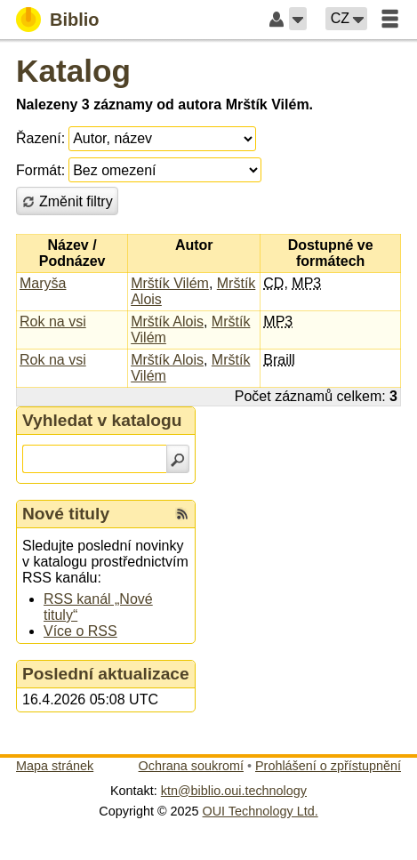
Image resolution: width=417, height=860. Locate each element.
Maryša (43, 283)
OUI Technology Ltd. (260, 811)
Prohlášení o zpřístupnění (328, 766)
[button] (298, 18)
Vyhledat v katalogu (102, 420)
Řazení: (40, 138)
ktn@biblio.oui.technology (234, 791)
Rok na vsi (53, 321)
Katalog (73, 70)
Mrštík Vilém (170, 283)
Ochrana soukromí (191, 766)
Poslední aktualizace (105, 673)
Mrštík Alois (167, 321)
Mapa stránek (54, 766)
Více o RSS (80, 631)
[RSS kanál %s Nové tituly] (182, 514)
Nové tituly (65, 513)
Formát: (40, 170)
